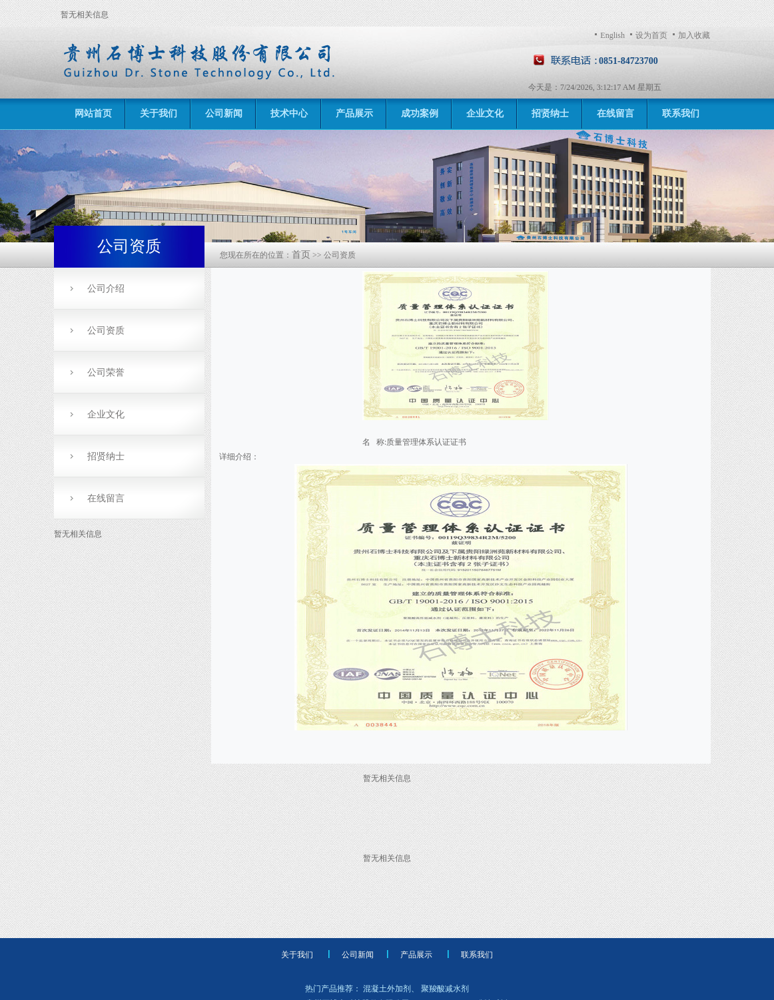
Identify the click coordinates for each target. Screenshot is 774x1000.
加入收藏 (694, 35)
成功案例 (419, 114)
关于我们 (158, 114)
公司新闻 (223, 114)
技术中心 (289, 114)
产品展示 (354, 114)
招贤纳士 (550, 114)
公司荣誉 (106, 372)
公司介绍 (106, 289)
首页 (301, 255)
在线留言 (615, 114)
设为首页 (651, 35)
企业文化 (485, 114)
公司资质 (106, 331)
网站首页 (93, 114)
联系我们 (680, 114)
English (612, 35)
